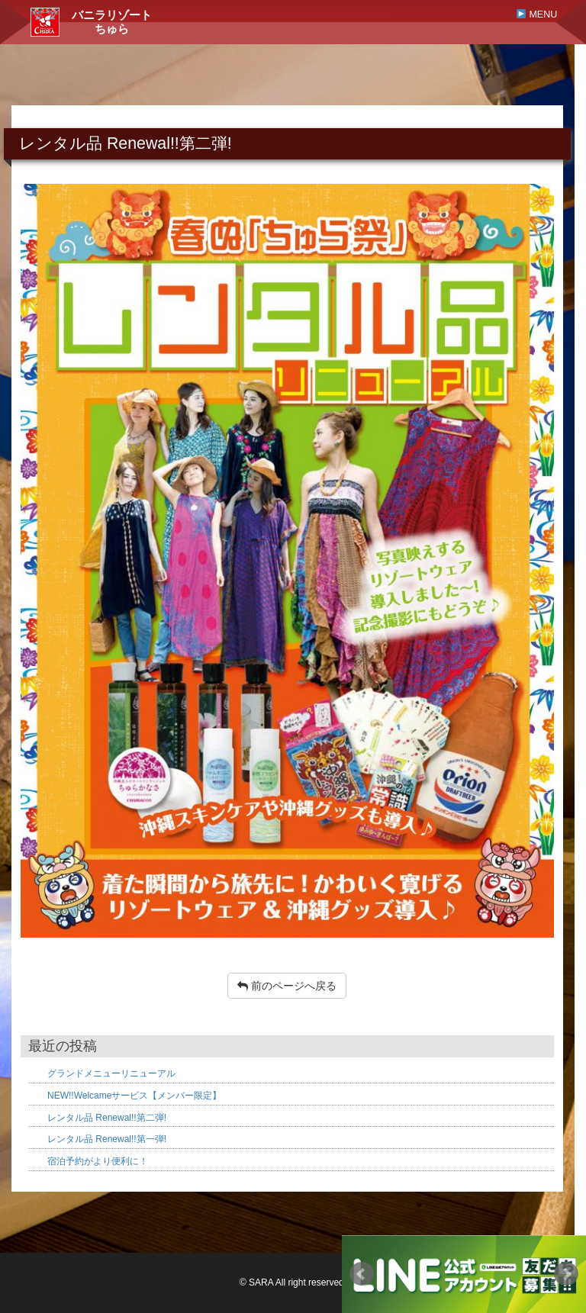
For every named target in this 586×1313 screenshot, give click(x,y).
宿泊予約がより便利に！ (97, 1161)
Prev (361, 1274)
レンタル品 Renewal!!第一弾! (106, 1139)
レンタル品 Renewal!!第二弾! (106, 1117)
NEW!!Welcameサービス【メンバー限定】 (134, 1095)
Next (566, 1274)
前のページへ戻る (286, 986)
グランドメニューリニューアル (111, 1073)
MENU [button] (537, 14)
